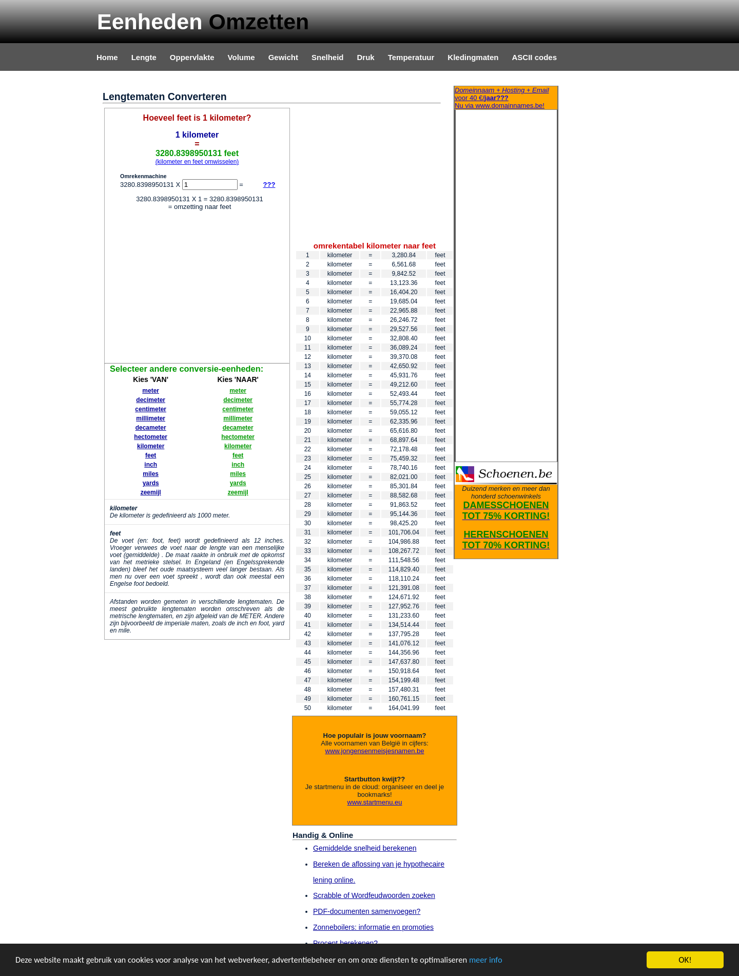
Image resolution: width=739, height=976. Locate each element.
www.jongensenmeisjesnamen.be (374, 751)
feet (150, 455)
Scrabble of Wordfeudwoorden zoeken (374, 895)
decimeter (150, 400)
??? (269, 184)
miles (151, 473)
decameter (150, 427)
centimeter (150, 409)
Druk (366, 57)
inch (150, 464)
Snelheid (328, 57)
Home (107, 57)
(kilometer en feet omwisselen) (197, 161)
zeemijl (151, 492)
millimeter (150, 418)
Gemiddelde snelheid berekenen (365, 848)
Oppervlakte (192, 57)
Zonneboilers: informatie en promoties (373, 927)
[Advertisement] (197, 288)
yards (151, 483)
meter (150, 390)
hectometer (150, 437)
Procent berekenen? (345, 943)
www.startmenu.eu (374, 802)
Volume (241, 57)
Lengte (144, 57)
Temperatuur (411, 57)
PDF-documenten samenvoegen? (366, 911)
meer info (500, 960)
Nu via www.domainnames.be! (506, 97)
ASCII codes (534, 57)
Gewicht (283, 57)
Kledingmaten (473, 57)
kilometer (150, 446)
